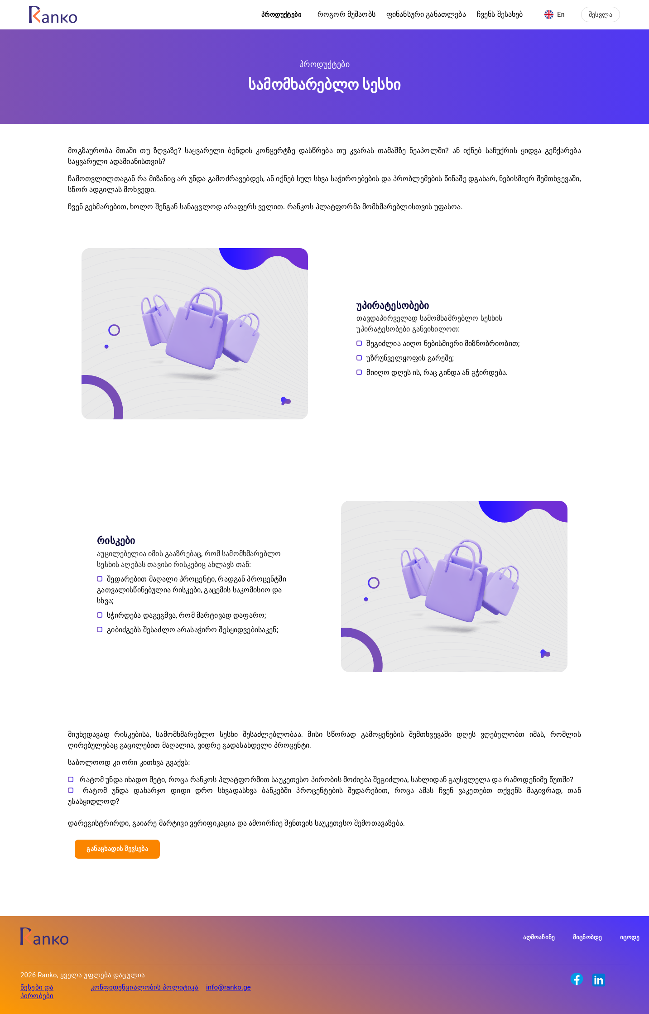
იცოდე (629, 937)
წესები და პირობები (36, 991)
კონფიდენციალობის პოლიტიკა (144, 987)
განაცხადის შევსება (117, 848)
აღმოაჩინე (539, 937)
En (554, 14)
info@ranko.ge (228, 987)
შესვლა (600, 14)
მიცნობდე (587, 937)
